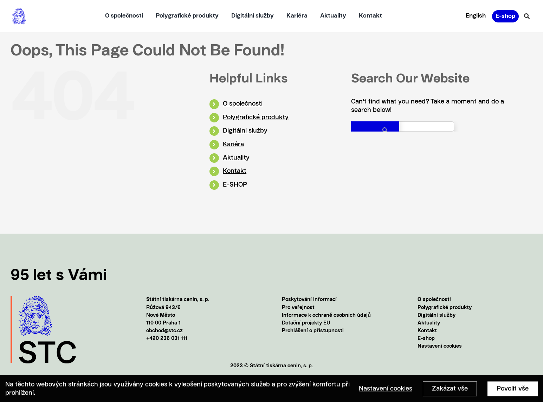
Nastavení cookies (440, 346)
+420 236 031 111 (166, 338)
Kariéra (233, 144)
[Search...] (402, 126)
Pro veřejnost (298, 308)
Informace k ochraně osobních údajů (326, 315)
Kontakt (234, 171)
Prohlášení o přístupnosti (313, 331)
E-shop (426, 338)
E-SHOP (235, 185)
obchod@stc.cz (164, 331)
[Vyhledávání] (527, 16)
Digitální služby (245, 131)
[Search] (375, 130)
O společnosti (243, 104)
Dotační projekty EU (306, 323)
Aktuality (236, 158)
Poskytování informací (309, 299)
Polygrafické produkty (256, 117)
